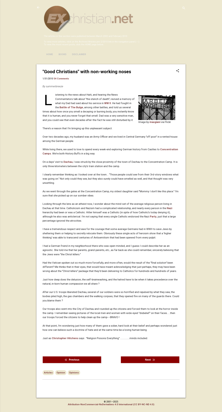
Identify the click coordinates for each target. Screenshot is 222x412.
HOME (49, 54)
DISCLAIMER (79, 54)
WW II (107, 103)
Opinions (74, 372)
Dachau (68, 161)
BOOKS (62, 54)
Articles (48, 372)
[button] (177, 71)
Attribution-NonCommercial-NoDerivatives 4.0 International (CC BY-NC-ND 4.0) (111, 404)
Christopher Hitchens (65, 338)
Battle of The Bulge (71, 107)
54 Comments (61, 78)
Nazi (169, 208)
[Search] (184, 8)
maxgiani (155, 122)
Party (153, 216)
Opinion (61, 372)
